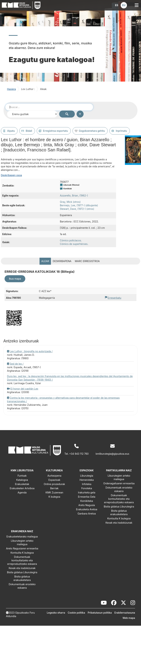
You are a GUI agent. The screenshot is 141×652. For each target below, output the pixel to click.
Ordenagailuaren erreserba (119, 483)
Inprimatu (121, 130)
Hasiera (11, 89)
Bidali (29, 130)
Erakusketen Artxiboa (22, 488)
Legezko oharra (56, 612)
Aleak (45, 261)
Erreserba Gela (86, 496)
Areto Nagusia (86, 505)
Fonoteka (86, 488)
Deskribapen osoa (11, 175)
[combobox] (49, 107)
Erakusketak (22, 484)
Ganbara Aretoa (86, 513)
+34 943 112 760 (79, 453)
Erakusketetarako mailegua (22, 536)
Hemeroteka (87, 479)
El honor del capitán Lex (24, 388)
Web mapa (129, 617)
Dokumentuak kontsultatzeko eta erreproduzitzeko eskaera (119, 499)
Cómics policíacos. (71, 240)
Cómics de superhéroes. (74, 243)
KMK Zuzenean (54, 492)
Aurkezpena (54, 475)
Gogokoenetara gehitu (92, 130)
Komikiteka (86, 500)
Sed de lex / (17, 363)
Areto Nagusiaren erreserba (22, 548)
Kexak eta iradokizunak (119, 522)
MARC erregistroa (87, 261)
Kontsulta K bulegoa (118, 518)
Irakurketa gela (86, 492)
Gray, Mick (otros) (70, 201)
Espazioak (54, 479)
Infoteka (86, 484)
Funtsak (22, 475)
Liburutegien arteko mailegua (119, 477)
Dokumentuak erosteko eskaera (119, 489)
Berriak (54, 488)
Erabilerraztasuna (124, 612)
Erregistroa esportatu (55, 130)
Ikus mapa (15, 278)
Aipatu (11, 130)
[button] (116, 5)
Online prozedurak (54, 484)
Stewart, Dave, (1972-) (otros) (77, 208)
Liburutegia (86, 475)
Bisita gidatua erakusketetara (118, 512)
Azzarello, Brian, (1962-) (74, 195)
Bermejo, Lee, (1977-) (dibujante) (79, 205)
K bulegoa (54, 496)
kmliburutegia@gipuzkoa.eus (112, 453)
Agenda (22, 492)
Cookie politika (76, 612)
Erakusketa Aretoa (86, 509)
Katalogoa (22, 479)
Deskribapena (62, 261)
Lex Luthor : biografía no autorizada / (31, 351)
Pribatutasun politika (100, 612)
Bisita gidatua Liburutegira (119, 506)
